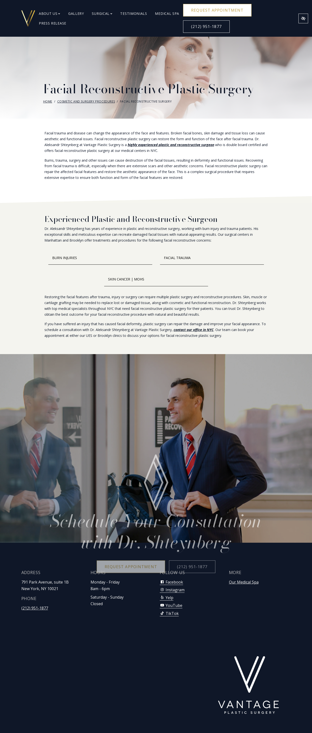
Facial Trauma (177, 257)
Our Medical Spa (244, 582)
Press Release (52, 23)
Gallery (76, 13)
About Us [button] (49, 13)
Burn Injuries (64, 257)
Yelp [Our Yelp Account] (166, 597)
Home (47, 101)
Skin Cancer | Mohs (126, 279)
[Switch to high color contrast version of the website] (303, 18)
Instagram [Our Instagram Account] (172, 590)
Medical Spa (167, 13)
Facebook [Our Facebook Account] (171, 582)
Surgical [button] (102, 13)
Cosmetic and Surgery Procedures (86, 101)
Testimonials (133, 13)
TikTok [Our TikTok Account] (169, 613)
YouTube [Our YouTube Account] (171, 605)
